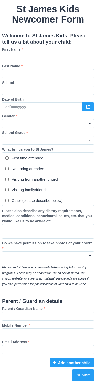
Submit (83, 375)
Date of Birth (13, 99)
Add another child (72, 362)
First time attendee (24, 158)
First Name (12, 49)
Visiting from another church (32, 179)
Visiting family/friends (26, 190)
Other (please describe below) (34, 200)
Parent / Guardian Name (23, 309)
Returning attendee (24, 169)
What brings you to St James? (28, 149)
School (8, 83)
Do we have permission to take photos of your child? (47, 245)
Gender (9, 116)
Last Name (12, 66)
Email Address (15, 342)
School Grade (15, 133)
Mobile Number (16, 325)
